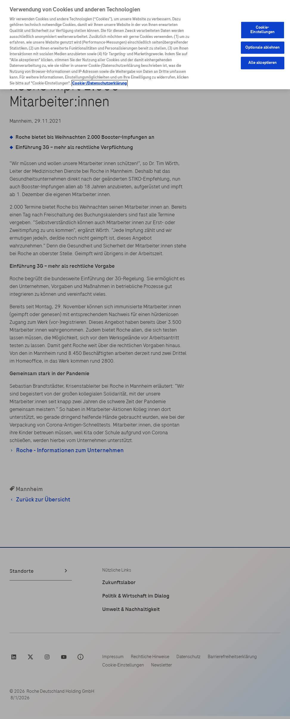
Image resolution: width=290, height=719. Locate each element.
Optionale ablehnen (262, 47)
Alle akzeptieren (262, 63)
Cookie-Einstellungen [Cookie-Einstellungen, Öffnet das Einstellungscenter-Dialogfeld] (262, 30)
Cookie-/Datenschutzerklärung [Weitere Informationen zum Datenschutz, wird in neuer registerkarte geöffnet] (99, 83)
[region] (145, 44)
